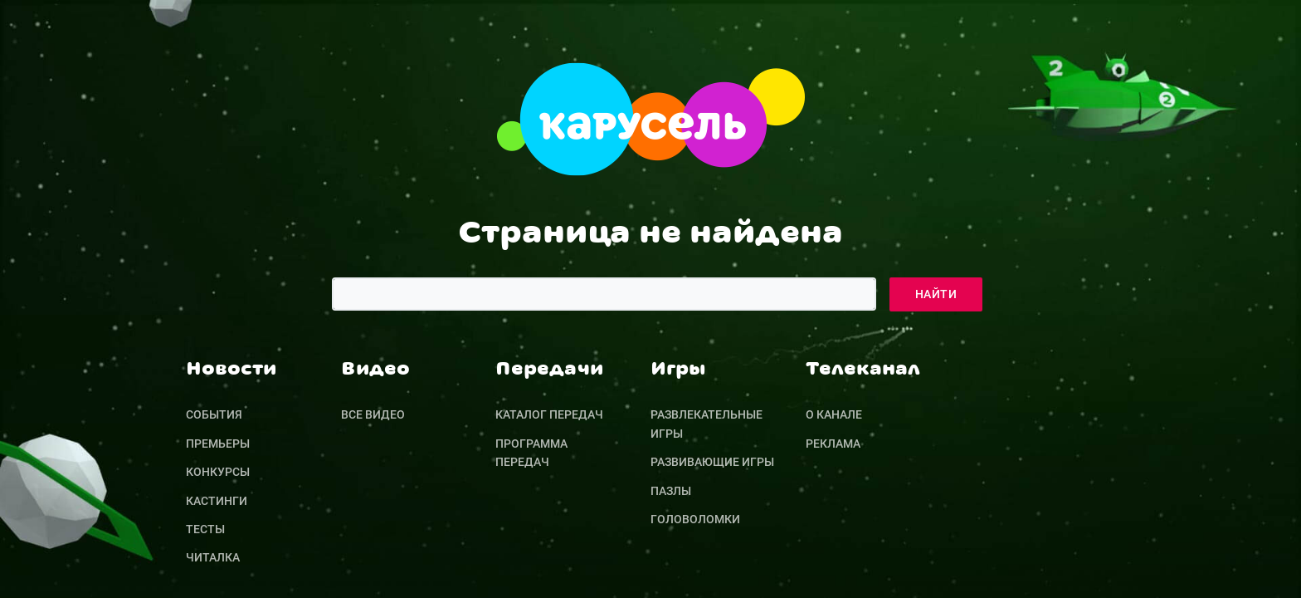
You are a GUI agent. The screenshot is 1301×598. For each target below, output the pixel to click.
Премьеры (218, 443)
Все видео (373, 414)
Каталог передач (549, 414)
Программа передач (531, 452)
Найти (936, 294)
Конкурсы (218, 471)
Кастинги (216, 500)
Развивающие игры (712, 461)
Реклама (833, 443)
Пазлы (670, 491)
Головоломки (695, 519)
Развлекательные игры (706, 423)
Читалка (213, 557)
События (214, 414)
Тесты (205, 529)
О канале (834, 414)
